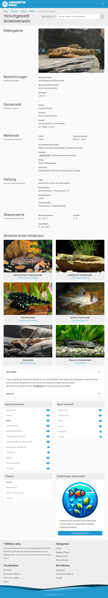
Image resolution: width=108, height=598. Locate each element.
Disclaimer (11, 372)
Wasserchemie (62, 556)
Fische (14, 11)
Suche (6, 582)
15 (48, 436)
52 (100, 421)
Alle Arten (7, 570)
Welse (32, 11)
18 (48, 458)
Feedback (37, 386)
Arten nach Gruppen (11, 578)
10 (48, 463)
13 (48, 431)
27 (48, 410)
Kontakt (59, 578)
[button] (43, 51)
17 (100, 415)
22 (48, 468)
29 (48, 420)
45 (48, 415)
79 (100, 410)
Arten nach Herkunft (12, 574)
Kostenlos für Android (80, 533)
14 (48, 425)
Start (6, 11)
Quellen (10, 394)
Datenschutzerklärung (64, 574)
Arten (23, 11)
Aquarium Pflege (62, 552)
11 (48, 441)
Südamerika (45, 155)
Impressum (60, 570)
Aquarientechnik (62, 560)
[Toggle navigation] (103, 4)
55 (100, 426)
